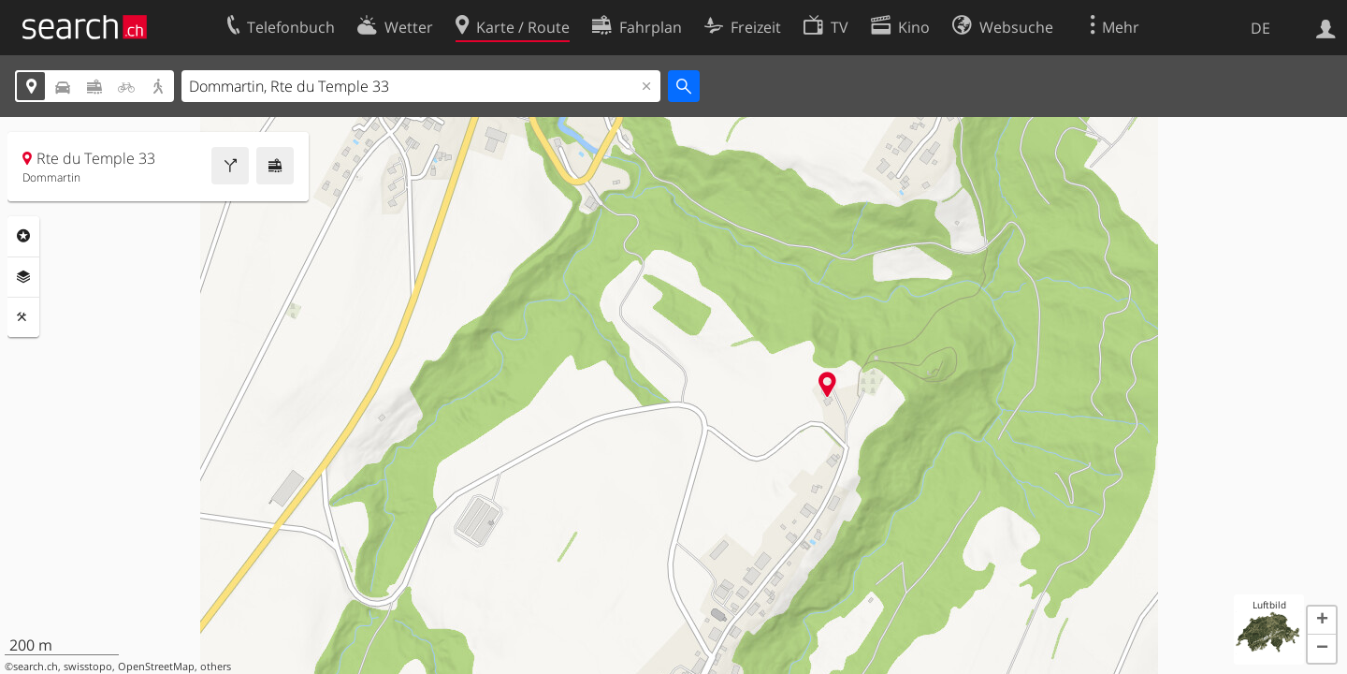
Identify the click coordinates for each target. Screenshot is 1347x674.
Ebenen (23, 277)
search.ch (35, 666)
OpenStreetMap (156, 666)
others (215, 666)
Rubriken (23, 236)
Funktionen (23, 317)
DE (1260, 28)
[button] (1322, 621)
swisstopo (88, 666)
